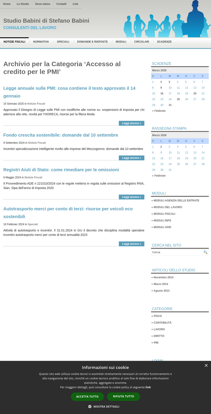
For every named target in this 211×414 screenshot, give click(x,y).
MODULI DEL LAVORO (168, 207)
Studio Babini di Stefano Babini (46, 20)
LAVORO (159, 329)
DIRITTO (159, 336)
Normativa (41, 41)
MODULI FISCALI (164, 213)
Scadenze (164, 41)
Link (75, 4)
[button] (105, 406)
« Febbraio (159, 110)
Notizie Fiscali (14, 41)
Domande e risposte (92, 41)
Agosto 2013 (161, 290)
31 (170, 105)
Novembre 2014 (163, 277)
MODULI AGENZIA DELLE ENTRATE (176, 200)
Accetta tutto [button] (87, 396)
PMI (156, 342)
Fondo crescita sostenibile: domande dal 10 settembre (60, 135)
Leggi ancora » (131, 123)
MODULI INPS (162, 220)
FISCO (158, 316)
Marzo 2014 (161, 284)
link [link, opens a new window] (148, 387)
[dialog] (105, 387)
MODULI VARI (162, 227)
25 (178, 99)
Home (6, 4)
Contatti (61, 4)
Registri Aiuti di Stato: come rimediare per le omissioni (61, 169)
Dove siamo (42, 4)
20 (194, 93)
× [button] (206, 365)
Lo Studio (23, 4)
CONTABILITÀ (162, 322)
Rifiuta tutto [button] (123, 396)
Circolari (141, 41)
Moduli (121, 41)
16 (161, 93)
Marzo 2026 (159, 70)
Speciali (63, 41)
